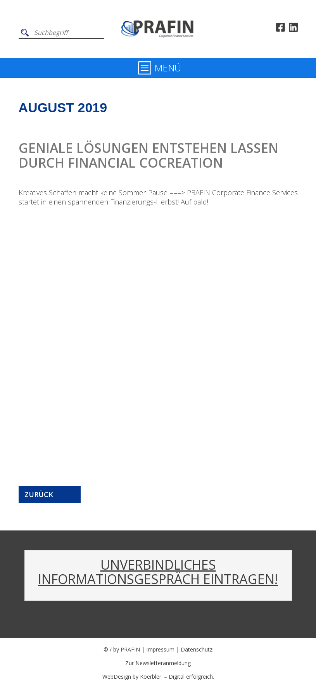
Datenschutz (196, 649)
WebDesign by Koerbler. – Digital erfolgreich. (158, 676)
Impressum (160, 649)
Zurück (38, 494)
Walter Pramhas (158, 613)
